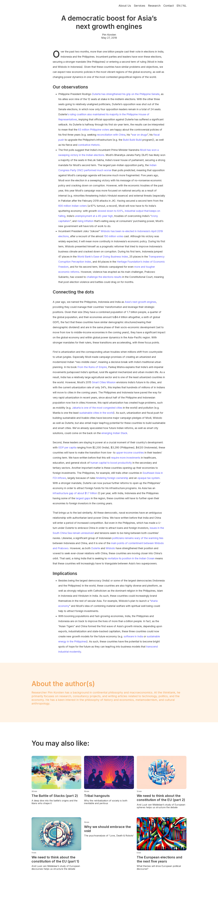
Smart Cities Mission (104, 382)
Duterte (95, 548)
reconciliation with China (111, 134)
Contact (168, 5)
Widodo (110, 548)
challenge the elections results (104, 276)
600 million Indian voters (72, 205)
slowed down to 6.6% (110, 210)
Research (154, 5)
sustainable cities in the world (96, 412)
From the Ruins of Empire (92, 367)
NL (184, 5)
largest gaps (83, 498)
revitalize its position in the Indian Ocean (131, 558)
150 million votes (113, 236)
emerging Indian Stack (114, 433)
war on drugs (139, 134)
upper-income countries (130, 452)
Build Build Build (132, 139)
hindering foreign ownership (112, 477)
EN (179, 5)
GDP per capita (67, 447)
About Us (125, 5)
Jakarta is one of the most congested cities (97, 407)
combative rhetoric (89, 144)
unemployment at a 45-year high (94, 215)
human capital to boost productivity (111, 462)
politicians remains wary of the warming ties (137, 538)
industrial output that (137, 210)
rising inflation (85, 221)
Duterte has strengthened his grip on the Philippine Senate (125, 94)
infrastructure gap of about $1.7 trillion (75, 493)
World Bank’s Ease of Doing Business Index (102, 256)
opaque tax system (149, 477)
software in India (133, 636)
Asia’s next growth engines (140, 301)
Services (139, 5)
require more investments (125, 457)
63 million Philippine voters (93, 129)
